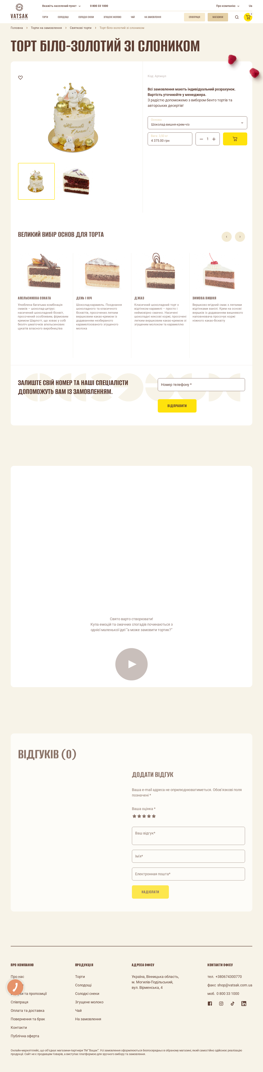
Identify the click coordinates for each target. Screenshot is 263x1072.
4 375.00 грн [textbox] (160, 141)
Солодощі (63, 17)
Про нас (17, 976)
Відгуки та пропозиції (29, 993)
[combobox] (197, 122)
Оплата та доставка (27, 1010)
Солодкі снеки (86, 17)
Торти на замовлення (46, 28)
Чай (133, 17)
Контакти (19, 1027)
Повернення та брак (28, 1019)
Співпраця (19, 1002)
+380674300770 (229, 976)
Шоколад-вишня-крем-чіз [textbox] (170, 124)
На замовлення (152, 17)
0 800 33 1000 (99, 5)
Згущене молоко (112, 17)
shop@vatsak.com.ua (234, 985)
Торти (45, 17)
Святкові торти (81, 28)
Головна (17, 28)
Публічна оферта (25, 1036)
